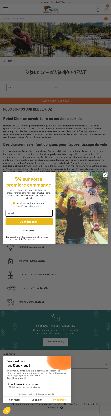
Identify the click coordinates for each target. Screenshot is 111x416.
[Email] (29, 213)
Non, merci (29, 230)
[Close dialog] (104, 175)
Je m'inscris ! (29, 222)
